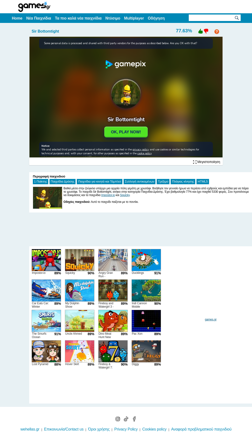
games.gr (211, 319)
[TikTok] (126, 420)
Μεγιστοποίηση (206, 162)
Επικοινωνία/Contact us (64, 429)
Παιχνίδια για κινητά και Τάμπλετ (99, 181)
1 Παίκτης (40, 181)
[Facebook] (134, 420)
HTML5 (203, 181)
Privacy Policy (126, 429)
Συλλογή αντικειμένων (139, 181)
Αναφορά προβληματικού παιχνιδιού (201, 429)
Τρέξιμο (163, 181)
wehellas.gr (30, 429)
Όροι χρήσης (99, 429)
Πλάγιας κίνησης (183, 181)
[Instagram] (118, 420)
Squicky (125, 195)
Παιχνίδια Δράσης (62, 181)
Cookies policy (154, 429)
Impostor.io (108, 195)
